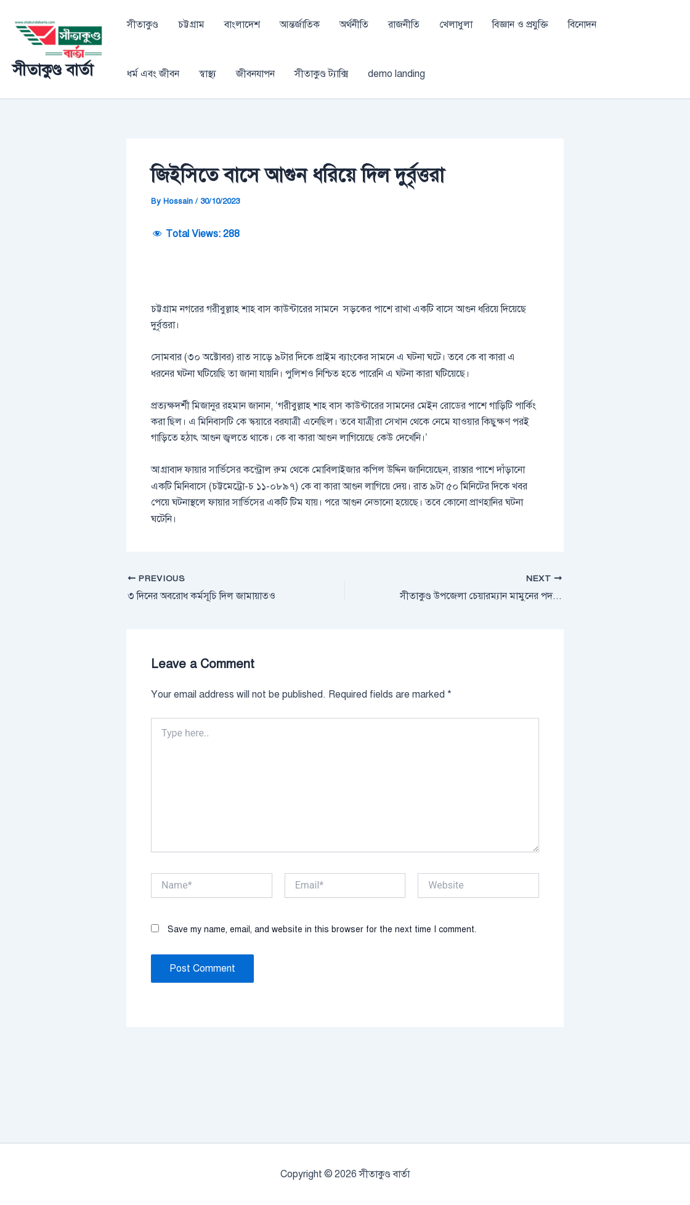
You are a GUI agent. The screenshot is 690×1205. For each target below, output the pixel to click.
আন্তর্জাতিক (300, 24)
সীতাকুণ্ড (142, 24)
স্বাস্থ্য (207, 74)
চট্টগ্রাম (191, 24)
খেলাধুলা (456, 24)
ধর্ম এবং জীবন (153, 74)
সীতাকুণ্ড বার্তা (52, 69)
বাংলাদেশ (242, 24)
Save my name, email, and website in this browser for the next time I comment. (322, 1005)
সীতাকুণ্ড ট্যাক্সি (321, 74)
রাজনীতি (404, 24)
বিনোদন (582, 24)
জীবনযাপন (255, 74)
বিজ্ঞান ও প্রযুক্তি (520, 24)
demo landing (396, 74)
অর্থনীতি (353, 24)
